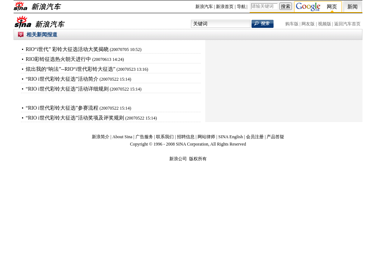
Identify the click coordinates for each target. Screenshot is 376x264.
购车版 (292, 23)
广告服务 (144, 136)
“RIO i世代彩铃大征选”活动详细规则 (67, 89)
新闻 (352, 7)
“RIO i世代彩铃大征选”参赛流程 (62, 108)
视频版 (324, 23)
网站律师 (206, 136)
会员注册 (255, 136)
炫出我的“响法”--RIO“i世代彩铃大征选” (70, 69)
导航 (241, 6)
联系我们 (165, 136)
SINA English (230, 136)
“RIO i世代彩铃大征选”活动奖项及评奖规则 (75, 118)
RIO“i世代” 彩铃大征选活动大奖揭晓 (67, 49)
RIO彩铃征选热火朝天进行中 (58, 59)
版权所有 (198, 158)
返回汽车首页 (347, 23)
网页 (332, 7)
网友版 (308, 23)
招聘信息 (186, 136)
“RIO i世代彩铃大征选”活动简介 (62, 79)
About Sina (122, 136)
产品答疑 (275, 136)
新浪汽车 (204, 6)
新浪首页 (225, 6)
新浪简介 (100, 136)
